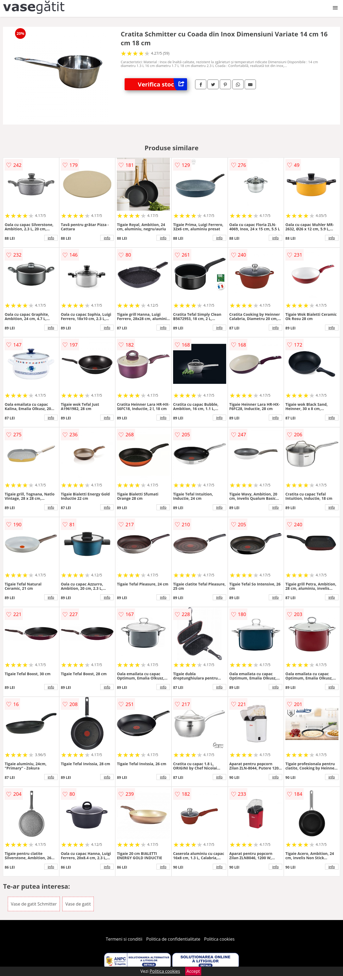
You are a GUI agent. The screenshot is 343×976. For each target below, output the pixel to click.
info (51, 237)
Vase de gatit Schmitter (34, 904)
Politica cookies (219, 939)
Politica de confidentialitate (173, 939)
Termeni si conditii (124, 939)
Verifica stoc (162, 84)
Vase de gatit (78, 904)
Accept (193, 971)
